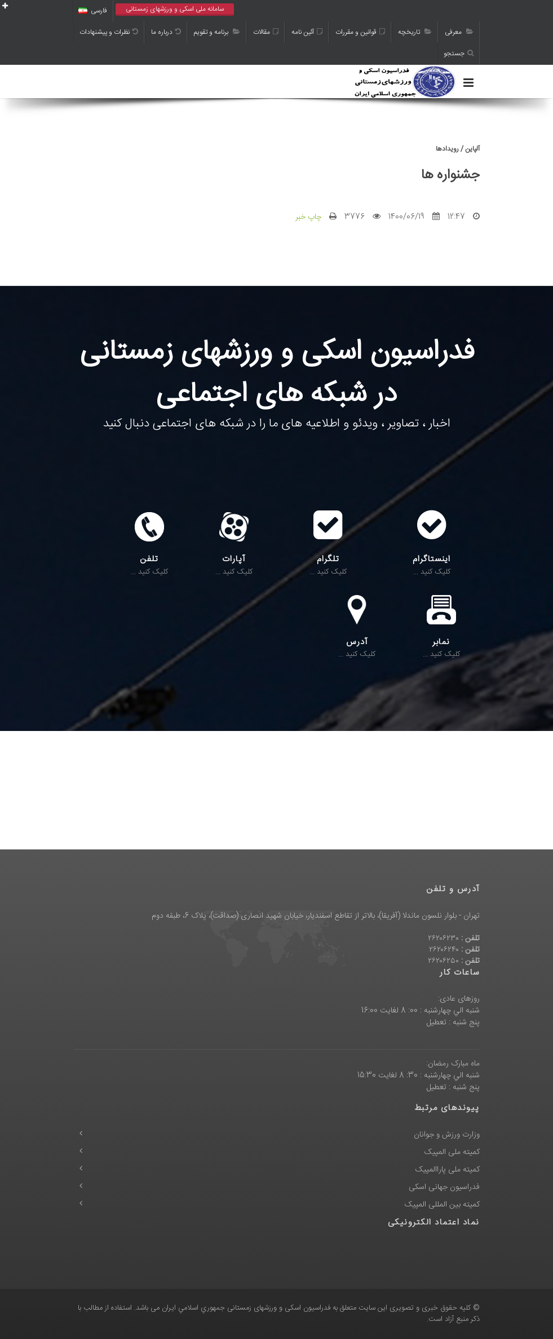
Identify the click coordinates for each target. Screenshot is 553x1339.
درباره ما (166, 32)
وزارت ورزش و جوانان (447, 1135)
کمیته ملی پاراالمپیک (447, 1170)
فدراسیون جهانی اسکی (444, 1187)
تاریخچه (415, 32)
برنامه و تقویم (217, 32)
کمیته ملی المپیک (452, 1152)
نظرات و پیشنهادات (108, 32)
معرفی (459, 32)
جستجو (459, 53)
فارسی (92, 10)
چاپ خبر (308, 217)
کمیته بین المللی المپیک (442, 1205)
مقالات (265, 32)
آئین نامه (306, 32)
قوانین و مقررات (360, 32)
